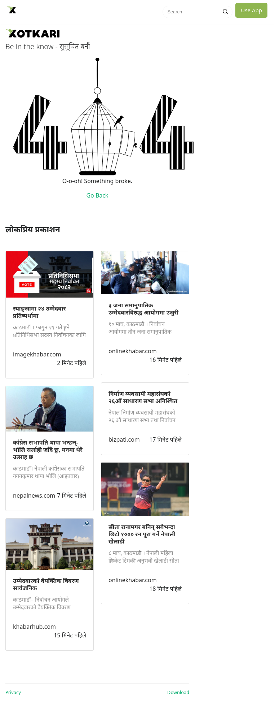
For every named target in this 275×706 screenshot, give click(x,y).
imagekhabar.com (37, 354)
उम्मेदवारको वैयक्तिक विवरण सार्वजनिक (46, 584)
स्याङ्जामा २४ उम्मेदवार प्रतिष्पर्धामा (39, 312)
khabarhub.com (34, 627)
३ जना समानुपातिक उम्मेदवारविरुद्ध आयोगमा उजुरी (143, 308)
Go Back (97, 195)
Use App (251, 10)
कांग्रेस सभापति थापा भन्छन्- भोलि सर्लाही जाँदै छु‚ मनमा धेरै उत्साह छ (48, 449)
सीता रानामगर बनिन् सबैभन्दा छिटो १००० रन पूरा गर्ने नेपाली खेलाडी (142, 534)
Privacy (13, 692)
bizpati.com (124, 439)
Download (178, 692)
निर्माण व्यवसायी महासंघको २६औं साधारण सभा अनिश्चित (142, 397)
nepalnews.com (34, 495)
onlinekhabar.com (132, 351)
